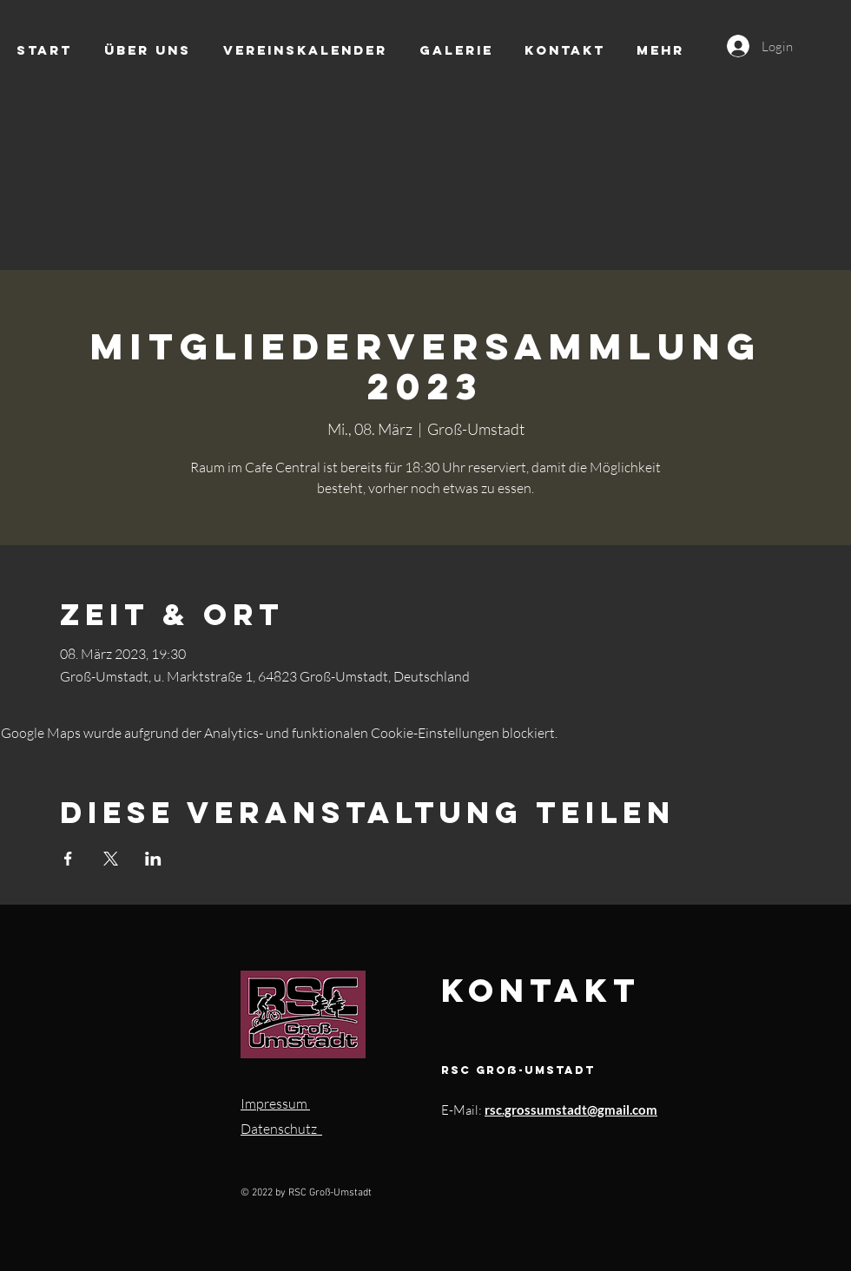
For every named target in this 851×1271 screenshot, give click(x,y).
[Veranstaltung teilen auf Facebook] (68, 859)
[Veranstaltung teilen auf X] (110, 859)
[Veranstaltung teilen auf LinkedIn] (153, 859)
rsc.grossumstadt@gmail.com (571, 1109)
